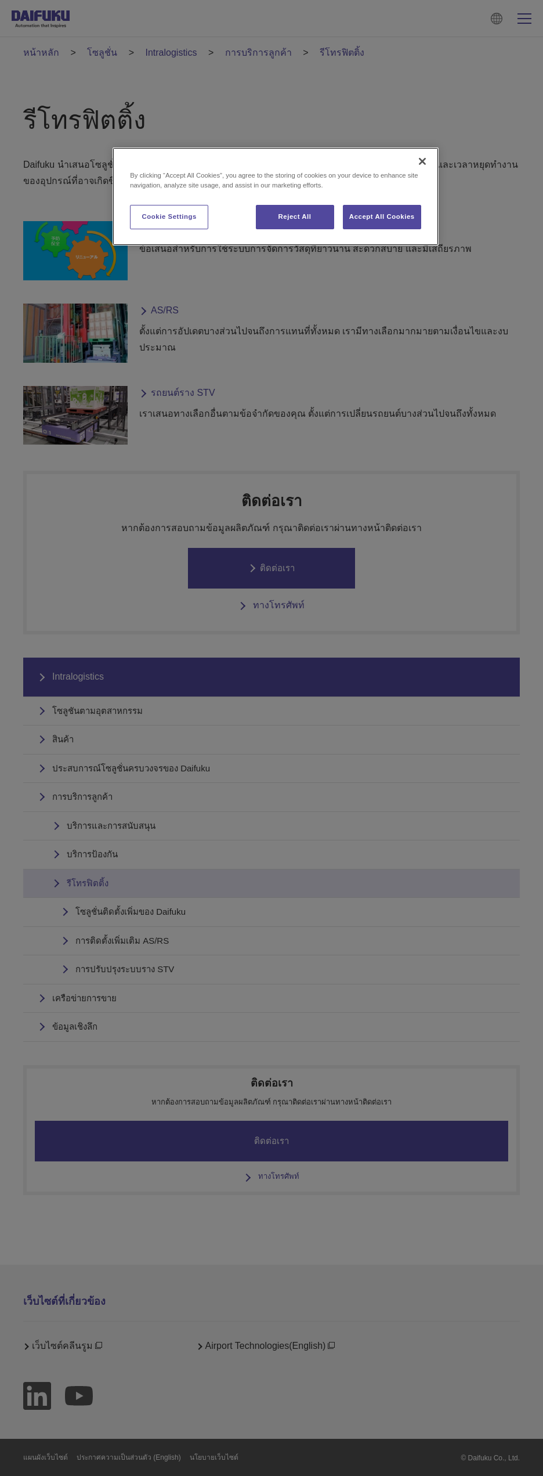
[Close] (422, 161)
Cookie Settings (169, 216)
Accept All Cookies (382, 216)
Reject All (294, 216)
